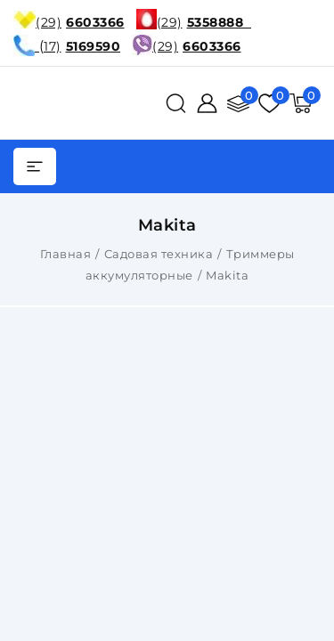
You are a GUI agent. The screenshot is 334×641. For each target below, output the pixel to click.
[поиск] (176, 103)
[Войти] (207, 103)
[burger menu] (34, 166)
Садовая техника (159, 254)
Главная (66, 254)
